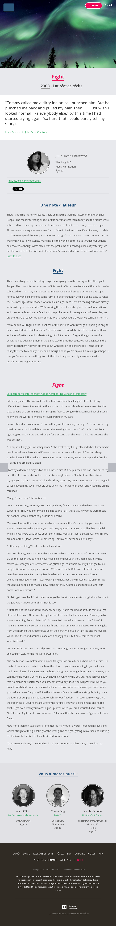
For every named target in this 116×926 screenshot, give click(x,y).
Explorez (80, 853)
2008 (45, 86)
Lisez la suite (14, 256)
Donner (93, 5)
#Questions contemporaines (25, 181)
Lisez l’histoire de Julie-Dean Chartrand (26, 132)
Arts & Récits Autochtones (58, 35)
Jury (101, 853)
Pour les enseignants (45, 860)
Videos (91, 853)
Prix (69, 853)
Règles (60, 853)
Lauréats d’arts (21, 853)
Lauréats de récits (43, 853)
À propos (65, 860)
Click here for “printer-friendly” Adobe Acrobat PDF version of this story (46, 393)
